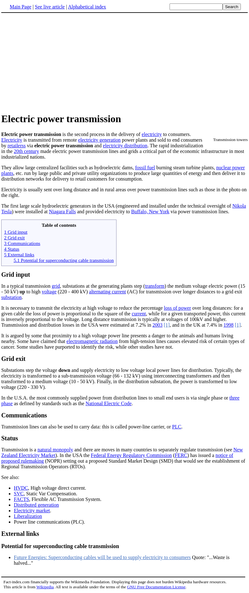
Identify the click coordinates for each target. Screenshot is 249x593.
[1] (167, 325)
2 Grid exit (14, 237)
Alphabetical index (87, 6)
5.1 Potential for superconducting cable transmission (64, 260)
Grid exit (13, 358)
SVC (19, 493)
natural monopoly (55, 449)
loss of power (177, 308)
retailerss (17, 145)
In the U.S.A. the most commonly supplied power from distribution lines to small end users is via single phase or (115, 397)
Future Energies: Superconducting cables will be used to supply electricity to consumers (102, 557)
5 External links (19, 254)
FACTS (21, 499)
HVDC (21, 488)
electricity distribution (125, 145)
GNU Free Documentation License (156, 587)
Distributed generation (36, 505)
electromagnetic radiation (92, 341)
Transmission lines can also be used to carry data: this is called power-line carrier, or (86, 426)
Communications (24, 415)
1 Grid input (15, 232)
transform (155, 286)
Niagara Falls (62, 211)
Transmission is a (19, 449)
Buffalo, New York (150, 211)
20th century (26, 151)
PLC (176, 426)
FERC (181, 455)
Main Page (20, 6)
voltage (49, 291)
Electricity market (32, 510)
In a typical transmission (26, 286)
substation (11, 297)
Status (9, 438)
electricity (152, 134)
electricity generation (99, 140)
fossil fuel (145, 167)
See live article (50, 6)
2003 (158, 325)
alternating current (107, 291)
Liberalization (28, 516)
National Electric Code (108, 403)
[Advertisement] (54, 62)
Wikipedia (45, 587)
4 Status (11, 249)
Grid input (15, 274)
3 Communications (22, 243)
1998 (229, 325)
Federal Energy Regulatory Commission (131, 455)
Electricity (11, 140)
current (139, 313)
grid (56, 286)
